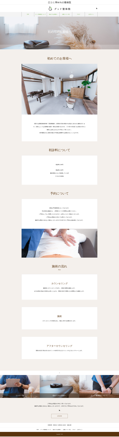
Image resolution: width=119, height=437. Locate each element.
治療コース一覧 (66, 14)
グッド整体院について (40, 14)
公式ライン (91, 14)
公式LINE (59, 416)
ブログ (78, 14)
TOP (28, 14)
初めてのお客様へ (53, 14)
